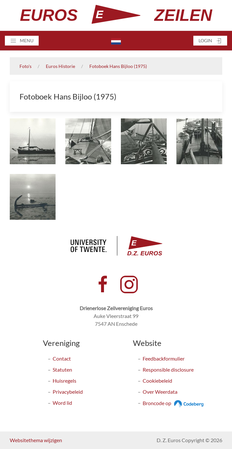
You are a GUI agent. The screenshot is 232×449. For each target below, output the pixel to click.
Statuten (62, 369)
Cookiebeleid (157, 380)
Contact (62, 358)
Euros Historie (60, 66)
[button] (22, 40)
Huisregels (64, 380)
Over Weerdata (160, 392)
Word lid (62, 403)
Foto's (25, 66)
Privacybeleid (68, 392)
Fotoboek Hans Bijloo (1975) (118, 66)
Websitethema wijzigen (36, 440)
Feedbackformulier (164, 358)
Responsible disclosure (168, 369)
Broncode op (174, 403)
